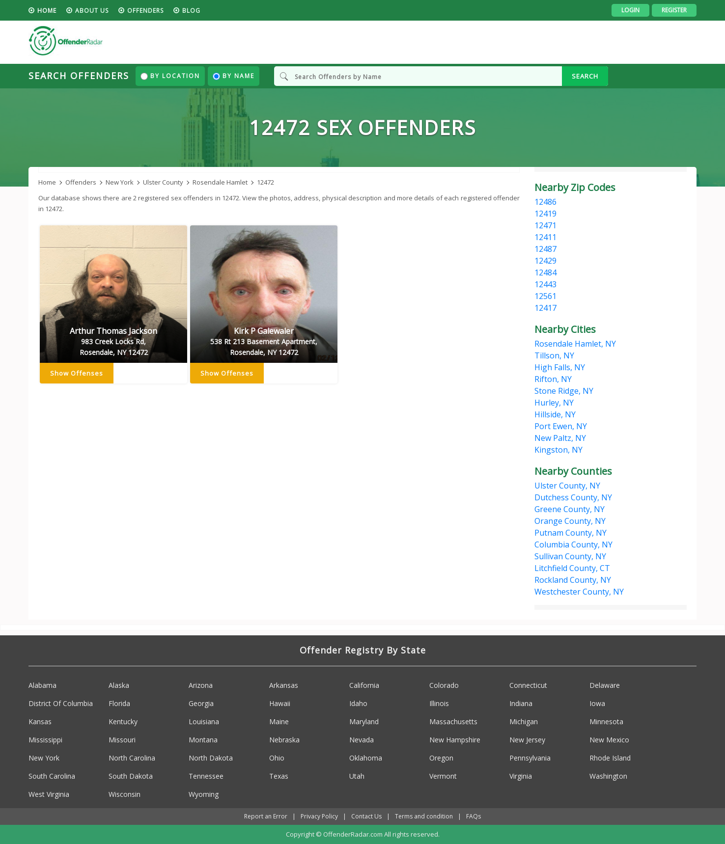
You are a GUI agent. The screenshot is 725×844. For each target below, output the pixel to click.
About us (92, 10)
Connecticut (528, 685)
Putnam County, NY (570, 532)
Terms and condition (424, 816)
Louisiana (204, 721)
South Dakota (131, 776)
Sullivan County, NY (570, 556)
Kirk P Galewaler (263, 342)
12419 (545, 213)
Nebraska (284, 739)
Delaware (604, 685)
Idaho (358, 703)
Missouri (122, 739)
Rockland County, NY (572, 579)
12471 (545, 225)
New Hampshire (454, 739)
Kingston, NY (558, 449)
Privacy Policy (319, 816)
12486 (545, 201)
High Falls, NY (559, 367)
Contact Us (366, 816)
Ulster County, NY (567, 485)
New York (43, 757)
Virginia (520, 776)
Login (630, 10)
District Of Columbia (60, 703)
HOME (46, 10)
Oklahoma (365, 757)
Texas (278, 776)
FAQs (473, 816)
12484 (545, 272)
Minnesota (606, 721)
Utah (356, 776)
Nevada (361, 739)
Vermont (443, 776)
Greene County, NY (569, 509)
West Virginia (48, 794)
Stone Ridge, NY (563, 390)
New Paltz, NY (560, 438)
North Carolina (132, 757)
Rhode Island (610, 757)
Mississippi (45, 739)
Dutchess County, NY (573, 497)
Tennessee (206, 776)
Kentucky (123, 721)
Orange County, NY (570, 521)
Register (674, 10)
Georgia (201, 703)
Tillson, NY (554, 355)
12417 (545, 307)
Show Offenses (76, 373)
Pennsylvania (530, 757)
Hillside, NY (555, 414)
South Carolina (51, 776)
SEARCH (585, 76)
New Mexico (609, 739)
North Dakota (211, 757)
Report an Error (265, 816)
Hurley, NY (554, 402)
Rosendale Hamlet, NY (575, 343)
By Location (170, 76)
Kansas (40, 721)
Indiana (520, 703)
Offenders (145, 10)
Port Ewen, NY (560, 426)
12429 (545, 260)
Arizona (201, 685)
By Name (233, 76)
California (364, 685)
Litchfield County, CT (572, 568)
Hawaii (279, 703)
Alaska (119, 685)
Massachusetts (453, 721)
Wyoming (204, 794)
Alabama (42, 685)
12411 (545, 237)
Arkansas (283, 685)
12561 (545, 296)
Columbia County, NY (573, 544)
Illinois (439, 703)
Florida (119, 703)
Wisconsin (124, 794)
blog (191, 10)
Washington (608, 776)
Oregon (441, 757)
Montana (203, 739)
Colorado (444, 685)
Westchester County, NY (579, 591)
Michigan (523, 721)
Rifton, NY (553, 379)
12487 (545, 249)
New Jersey (527, 739)
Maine (279, 721)
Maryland (364, 721)
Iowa (597, 703)
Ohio (276, 757)
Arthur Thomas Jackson (113, 342)
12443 (545, 284)
